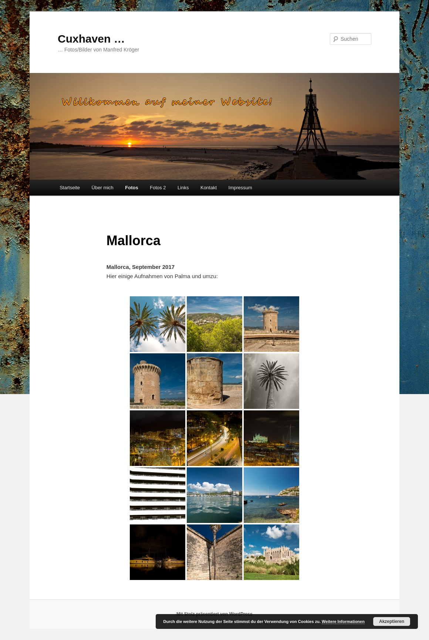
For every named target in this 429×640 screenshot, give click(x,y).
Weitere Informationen (343, 621)
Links (183, 187)
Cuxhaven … (91, 39)
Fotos (131, 187)
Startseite (70, 187)
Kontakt (208, 187)
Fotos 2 (158, 187)
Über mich (103, 187)
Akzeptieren (391, 621)
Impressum (240, 187)
